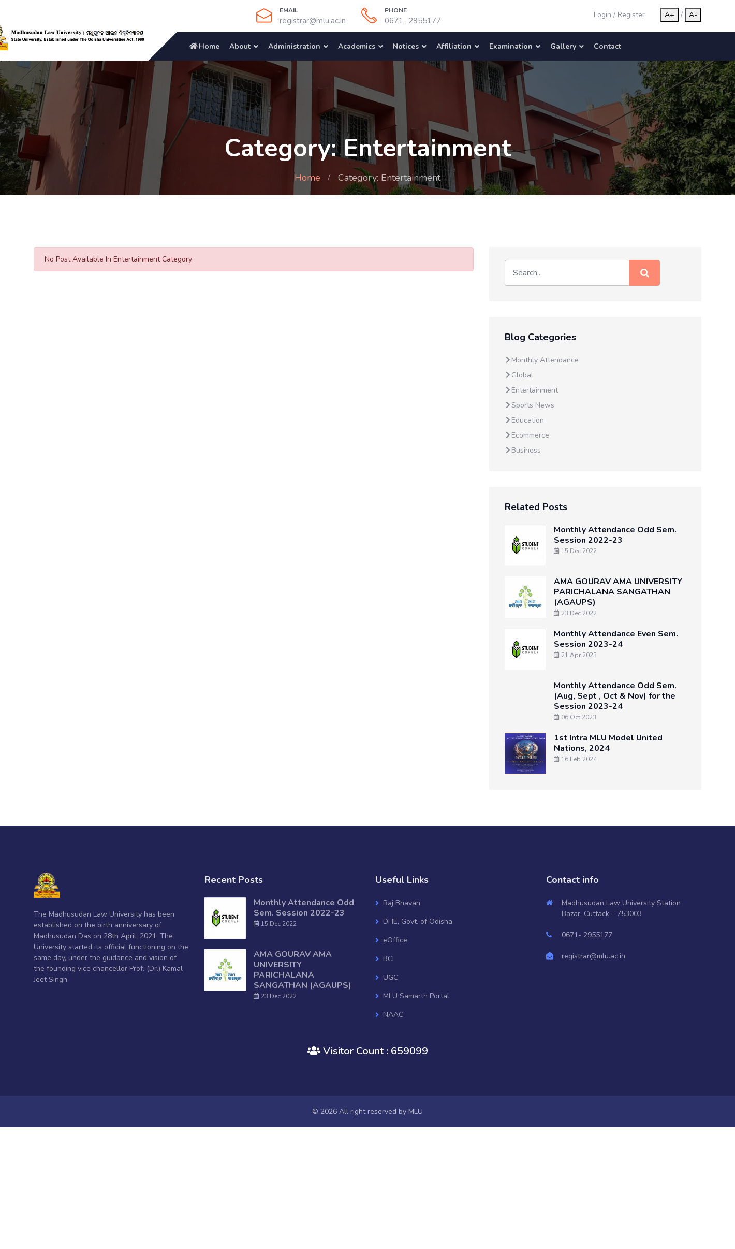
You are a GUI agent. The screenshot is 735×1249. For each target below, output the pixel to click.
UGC (390, 977)
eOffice (395, 940)
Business (523, 450)
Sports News (529, 405)
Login (602, 15)
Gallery (563, 46)
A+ (669, 15)
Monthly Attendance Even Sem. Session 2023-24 (616, 639)
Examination (511, 46)
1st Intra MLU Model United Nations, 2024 (608, 743)
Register (631, 15)
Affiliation (454, 46)
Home (203, 46)
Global (519, 375)
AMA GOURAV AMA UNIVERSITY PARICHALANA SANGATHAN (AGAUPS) (618, 592)
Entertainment (531, 390)
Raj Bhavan (401, 903)
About (240, 46)
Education (524, 420)
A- (693, 15)
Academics (356, 46)
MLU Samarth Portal (416, 996)
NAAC (393, 1015)
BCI (388, 959)
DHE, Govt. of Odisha (417, 921)
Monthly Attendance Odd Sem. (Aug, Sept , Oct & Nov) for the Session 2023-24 (615, 696)
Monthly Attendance (542, 360)
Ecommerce (527, 435)
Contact (607, 46)
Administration (294, 46)
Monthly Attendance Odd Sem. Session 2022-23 (615, 535)
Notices (406, 46)
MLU (415, 1111)
